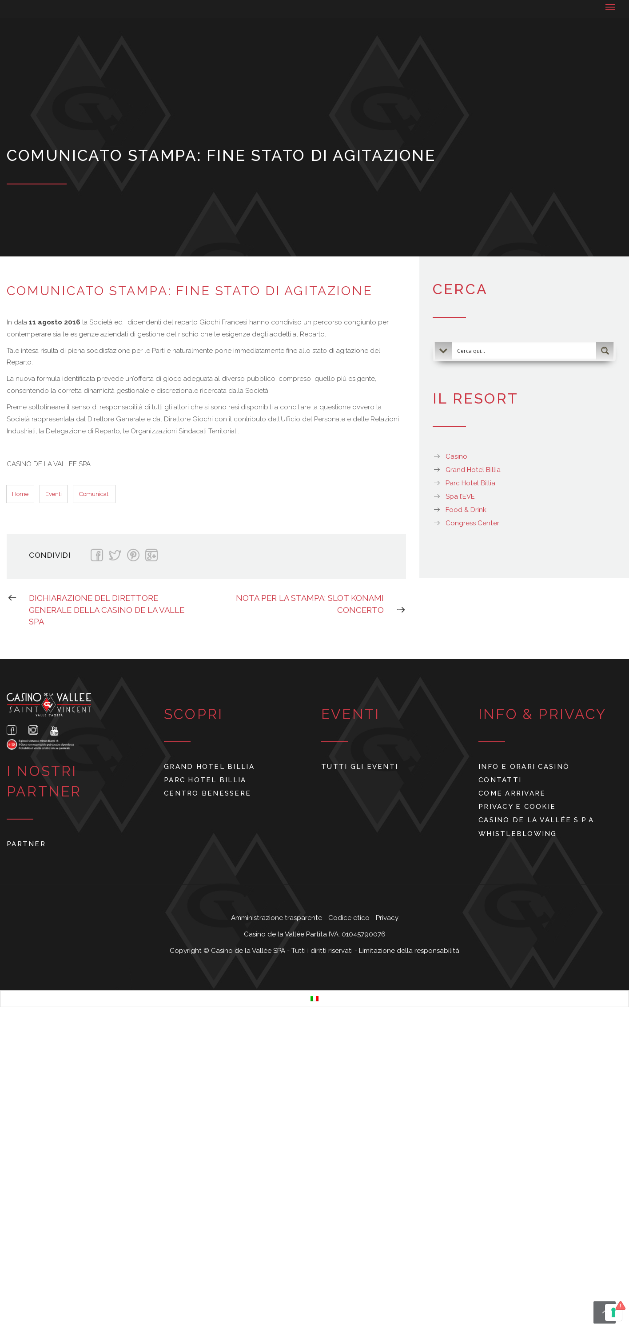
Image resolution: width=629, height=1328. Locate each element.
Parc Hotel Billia (470, 483)
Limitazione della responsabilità (409, 951)
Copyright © (190, 951)
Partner (26, 844)
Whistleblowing (517, 834)
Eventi (53, 493)
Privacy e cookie (517, 807)
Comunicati (94, 493)
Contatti (500, 780)
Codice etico (349, 918)
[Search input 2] (524, 350)
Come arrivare (511, 793)
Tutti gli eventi (359, 767)
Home (20, 493)
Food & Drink (466, 510)
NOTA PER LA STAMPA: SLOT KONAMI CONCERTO (321, 604)
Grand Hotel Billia (473, 470)
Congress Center (472, 523)
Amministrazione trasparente (277, 918)
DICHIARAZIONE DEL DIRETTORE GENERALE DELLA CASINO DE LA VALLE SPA (95, 609)
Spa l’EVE (460, 496)
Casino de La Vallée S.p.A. (537, 820)
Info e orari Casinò (523, 767)
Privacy (387, 918)
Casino (456, 456)
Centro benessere (207, 793)
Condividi (50, 555)
